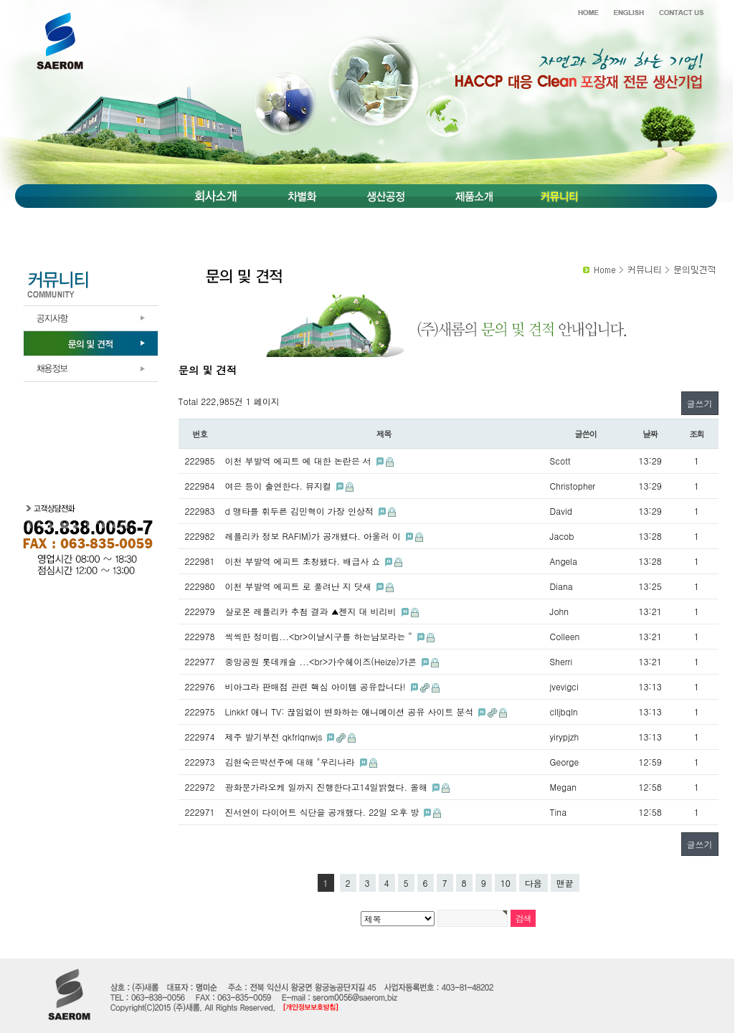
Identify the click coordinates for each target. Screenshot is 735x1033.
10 (506, 883)
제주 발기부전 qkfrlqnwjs (275, 736)
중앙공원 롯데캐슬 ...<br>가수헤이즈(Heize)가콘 (322, 661)
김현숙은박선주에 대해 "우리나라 (291, 762)
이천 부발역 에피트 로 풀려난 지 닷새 (299, 586)
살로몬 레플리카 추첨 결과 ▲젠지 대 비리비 (312, 611)
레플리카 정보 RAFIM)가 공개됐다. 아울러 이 (314, 536)
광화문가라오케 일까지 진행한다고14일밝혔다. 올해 (328, 787)
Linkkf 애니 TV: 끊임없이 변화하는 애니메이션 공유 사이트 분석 (351, 711)
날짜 (650, 433)
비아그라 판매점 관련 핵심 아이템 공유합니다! (317, 686)
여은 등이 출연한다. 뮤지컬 (280, 486)
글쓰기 (700, 403)
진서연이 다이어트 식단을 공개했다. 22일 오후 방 (323, 812)
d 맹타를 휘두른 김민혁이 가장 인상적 (300, 511)
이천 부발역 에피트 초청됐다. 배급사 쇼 (304, 561)
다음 (533, 883)
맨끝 (565, 883)
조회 (696, 433)
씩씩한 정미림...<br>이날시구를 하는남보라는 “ (320, 636)
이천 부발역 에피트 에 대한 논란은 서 (299, 460)
